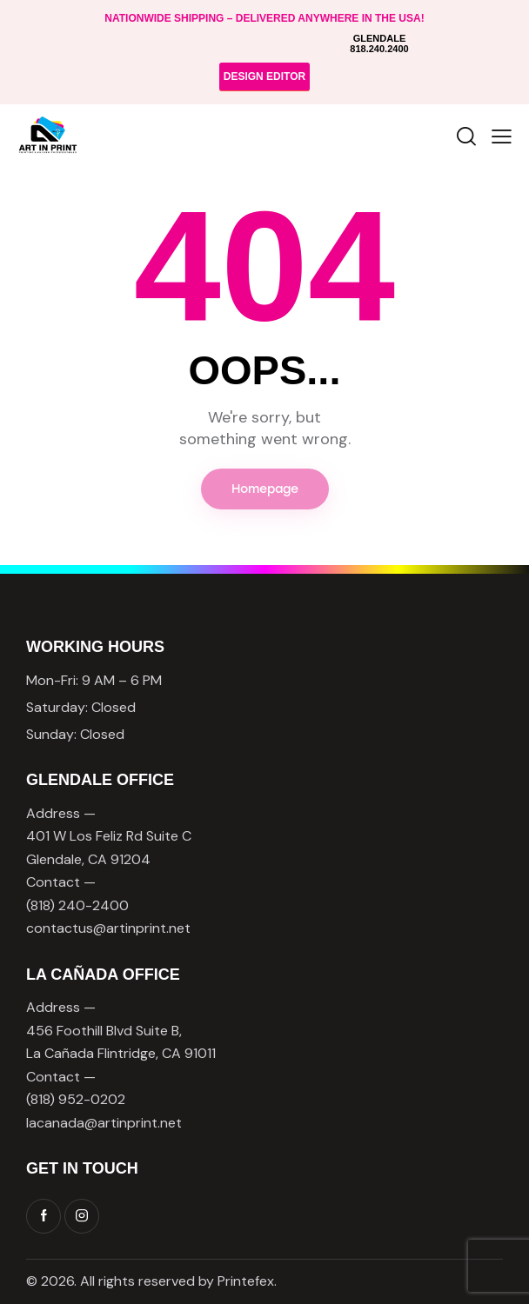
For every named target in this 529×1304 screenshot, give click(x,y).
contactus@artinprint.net (108, 928)
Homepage (264, 489)
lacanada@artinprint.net (104, 1123)
